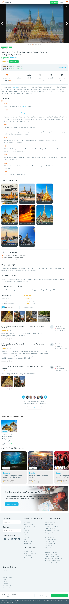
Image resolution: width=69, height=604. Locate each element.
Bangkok (14, 87)
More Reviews (34, 408)
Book (59, 595)
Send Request (11, 504)
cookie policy (14, 602)
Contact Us (54, 2)
